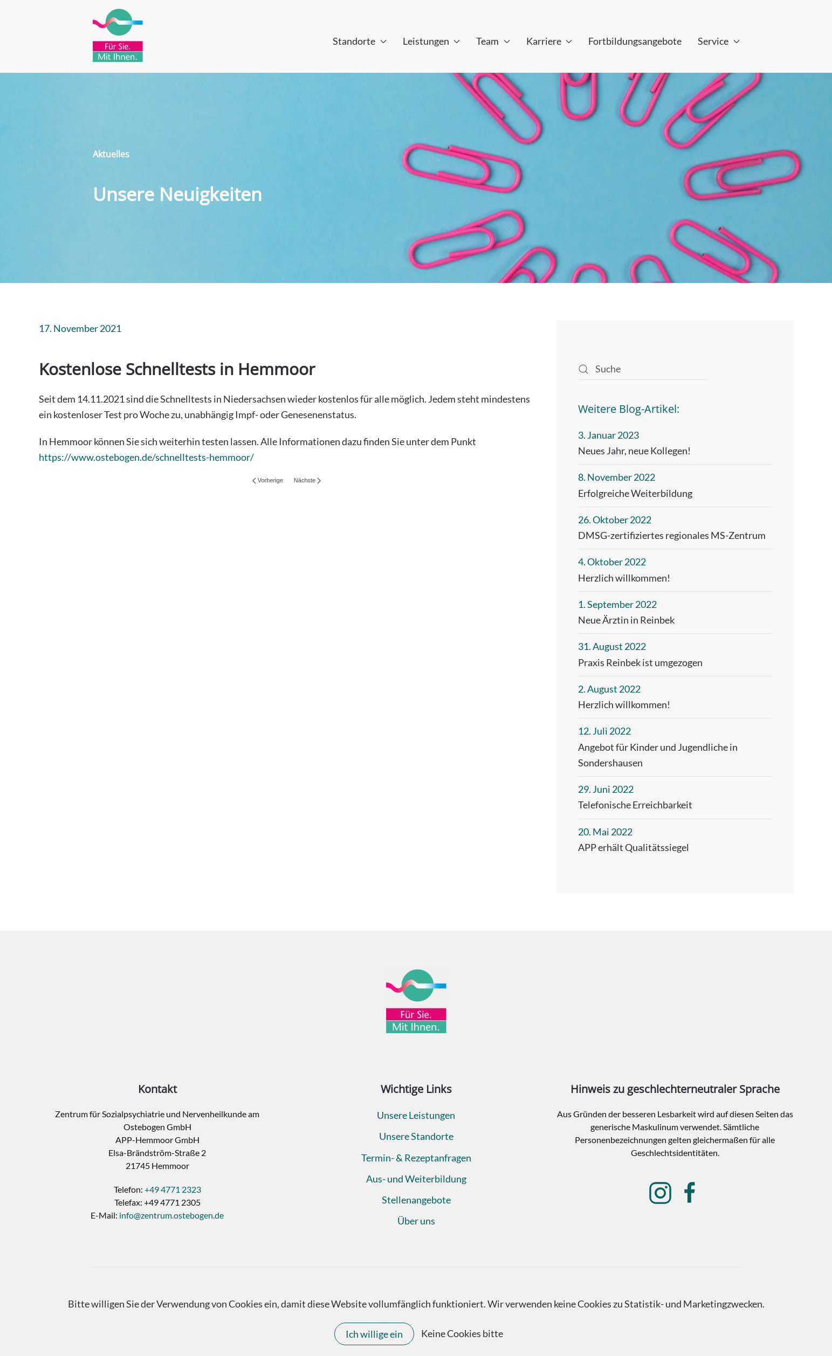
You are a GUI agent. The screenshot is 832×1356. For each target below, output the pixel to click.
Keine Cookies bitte (462, 1333)
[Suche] (642, 369)
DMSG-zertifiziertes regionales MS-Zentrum (672, 535)
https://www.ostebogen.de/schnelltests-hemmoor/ (146, 457)
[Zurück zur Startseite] (118, 35)
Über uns (416, 1221)
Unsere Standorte (416, 1136)
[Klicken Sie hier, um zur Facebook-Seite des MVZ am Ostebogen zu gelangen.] (690, 1192)
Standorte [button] (360, 41)
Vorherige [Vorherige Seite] (267, 480)
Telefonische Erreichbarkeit (635, 805)
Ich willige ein (374, 1334)
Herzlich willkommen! (624, 578)
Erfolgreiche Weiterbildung (635, 493)
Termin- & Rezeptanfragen (416, 1158)
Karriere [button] (549, 41)
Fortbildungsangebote (635, 41)
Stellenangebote (416, 1200)
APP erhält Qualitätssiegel (633, 847)
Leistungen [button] (431, 41)
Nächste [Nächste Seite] (307, 480)
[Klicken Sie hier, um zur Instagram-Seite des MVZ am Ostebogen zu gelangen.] (660, 1192)
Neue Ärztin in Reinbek (626, 620)
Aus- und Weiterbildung (416, 1179)
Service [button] (719, 41)
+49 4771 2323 (173, 1189)
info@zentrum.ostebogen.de (171, 1215)
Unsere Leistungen (416, 1115)
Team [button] (493, 41)
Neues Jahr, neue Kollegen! (634, 450)
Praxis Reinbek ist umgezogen (640, 662)
